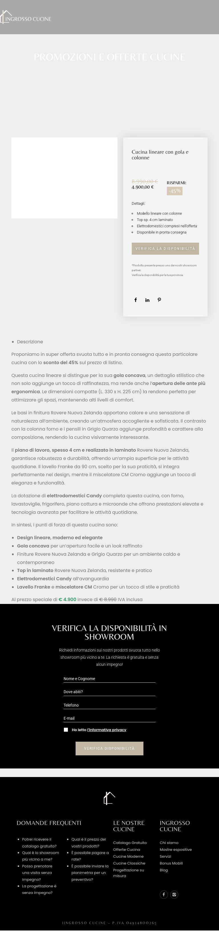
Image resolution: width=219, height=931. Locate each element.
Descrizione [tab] (30, 341)
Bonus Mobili (171, 862)
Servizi (165, 856)
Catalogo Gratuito (130, 842)
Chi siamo (169, 842)
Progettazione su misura (128, 872)
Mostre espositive (176, 849)
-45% (175, 189)
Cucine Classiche (129, 862)
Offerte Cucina (126, 849)
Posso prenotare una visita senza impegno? (37, 872)
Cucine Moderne (128, 856)
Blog (164, 869)
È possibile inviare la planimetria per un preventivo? (90, 872)
